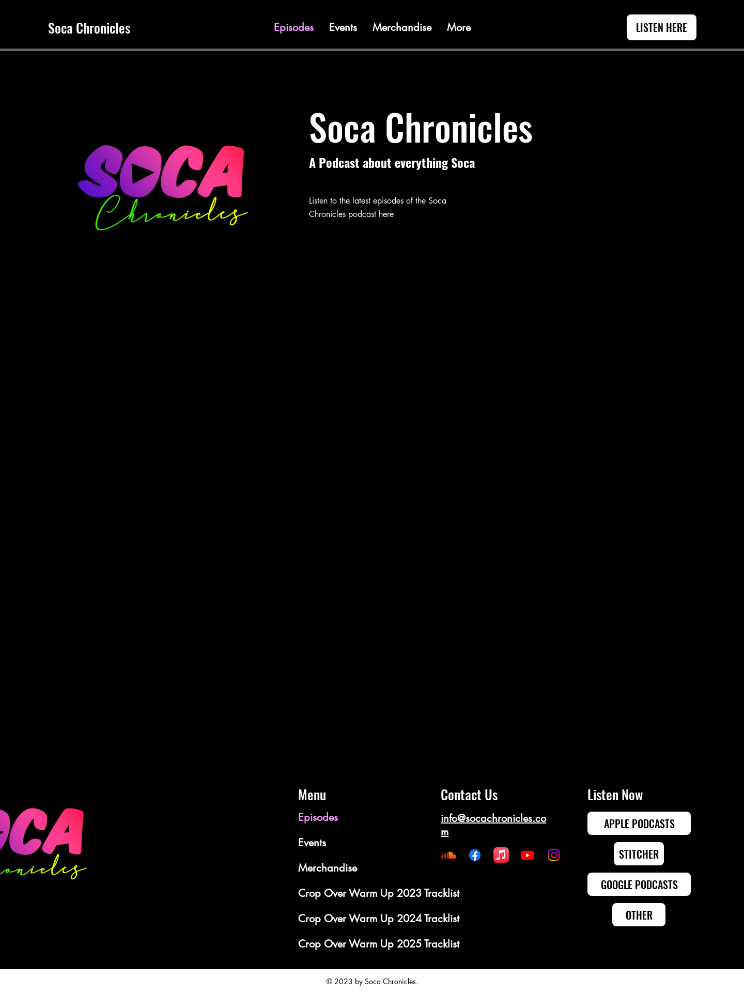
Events (312, 842)
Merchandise (327, 868)
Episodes (318, 817)
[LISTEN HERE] (661, 27)
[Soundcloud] (448, 855)
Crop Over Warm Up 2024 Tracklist (335, 918)
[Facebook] (475, 855)
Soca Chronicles (89, 28)
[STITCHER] (639, 853)
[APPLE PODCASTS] (639, 823)
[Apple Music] (501, 855)
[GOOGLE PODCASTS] (639, 884)
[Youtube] (527, 855)
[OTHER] (638, 914)
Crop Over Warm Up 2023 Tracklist (335, 893)
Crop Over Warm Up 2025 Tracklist (335, 944)
